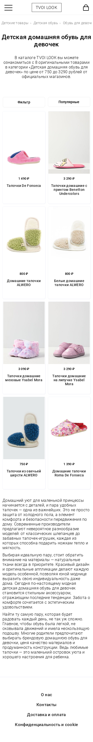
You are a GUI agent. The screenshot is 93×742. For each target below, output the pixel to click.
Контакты (46, 704)
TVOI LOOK (46, 7)
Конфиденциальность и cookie (46, 724)
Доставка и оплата (46, 714)
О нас (46, 694)
